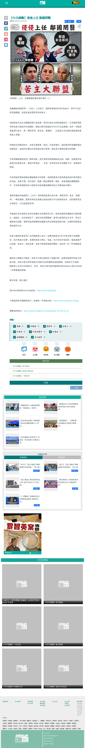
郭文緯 (15, 723)
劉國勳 (52, 726)
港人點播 (17, 701)
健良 (20, 728)
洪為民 (25, 726)
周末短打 (48, 720)
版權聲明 (79, 707)
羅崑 (53, 728)
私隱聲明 (79, 703)
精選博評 (61, 457)
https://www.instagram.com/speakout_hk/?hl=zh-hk (46, 311)
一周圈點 (41, 720)
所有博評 (67, 705)
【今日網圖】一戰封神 (21, 376)
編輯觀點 (42, 703)
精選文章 (68, 728)
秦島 (25, 723)
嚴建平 (5, 728)
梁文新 (49, 728)
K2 (44, 728)
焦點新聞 (5, 701)
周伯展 (63, 723)
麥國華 (10, 723)
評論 (76, 388)
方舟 (20, 726)
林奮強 (74, 728)
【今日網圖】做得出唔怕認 (22, 371)
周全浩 (15, 726)
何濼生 (71, 720)
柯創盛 (58, 726)
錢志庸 (47, 726)
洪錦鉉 (63, 726)
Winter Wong (38, 728)
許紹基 (5, 723)
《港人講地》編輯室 (25, 720)
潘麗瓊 (69, 723)
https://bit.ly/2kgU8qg (46, 290)
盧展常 (31, 728)
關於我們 (79, 701)
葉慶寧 (74, 723)
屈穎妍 (5, 720)
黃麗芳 (74, 726)
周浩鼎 (36, 723)
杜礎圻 (15, 728)
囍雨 (79, 728)
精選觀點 (23, 457)
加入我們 (79, 709)
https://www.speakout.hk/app (66, 301)
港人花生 (55, 701)
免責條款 (79, 705)
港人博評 (67, 701)
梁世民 (60, 720)
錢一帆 (21, 723)
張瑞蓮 (10, 720)
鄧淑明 (31, 726)
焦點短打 (35, 720)
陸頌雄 (69, 726)
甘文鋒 (10, 728)
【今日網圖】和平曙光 (21, 366)
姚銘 (57, 728)
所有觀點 (42, 705)
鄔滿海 (47, 723)
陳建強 (5, 726)
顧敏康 (15, 720)
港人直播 (30, 703)
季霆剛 (52, 723)
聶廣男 (25, 728)
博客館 (67, 703)
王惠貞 (58, 723)
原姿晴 (76, 720)
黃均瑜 (41, 726)
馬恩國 (10, 726)
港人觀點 (42, 701)
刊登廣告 (79, 713)
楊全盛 (36, 726)
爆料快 (79, 715)
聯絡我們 (79, 711)
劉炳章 (55, 720)
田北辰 (41, 723)
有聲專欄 (30, 701)
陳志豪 (62, 728)
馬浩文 (66, 720)
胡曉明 (31, 723)
